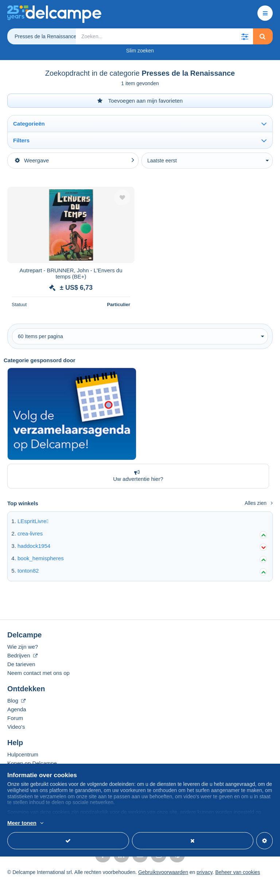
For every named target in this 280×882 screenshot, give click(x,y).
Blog (16, 700)
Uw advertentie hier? (136, 476)
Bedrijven (22, 655)
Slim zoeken (140, 51)
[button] (245, 36)
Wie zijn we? (22, 647)
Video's (16, 727)
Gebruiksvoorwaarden (163, 872)
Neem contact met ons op (38, 673)
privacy (204, 872)
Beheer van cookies (237, 872)
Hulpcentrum (22, 754)
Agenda (16, 709)
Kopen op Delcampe (32, 763)
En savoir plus (84, 823)
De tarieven (21, 664)
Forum (15, 718)
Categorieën (29, 123)
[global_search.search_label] (164, 36)
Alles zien (259, 503)
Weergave (32, 160)
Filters (21, 140)
